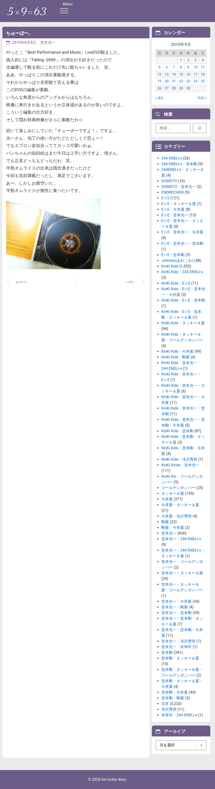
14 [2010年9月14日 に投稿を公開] (174, 74)
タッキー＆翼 (172, 493)
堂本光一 (47, 42)
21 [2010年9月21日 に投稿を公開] (174, 81)
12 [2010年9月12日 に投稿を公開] (159, 74)
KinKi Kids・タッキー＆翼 (183, 323)
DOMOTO (169, 181)
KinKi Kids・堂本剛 (177, 431)
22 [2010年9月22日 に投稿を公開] (181, 81)
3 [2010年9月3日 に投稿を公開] (196, 60)
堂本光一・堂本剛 (176, 613)
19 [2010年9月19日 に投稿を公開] (159, 81)
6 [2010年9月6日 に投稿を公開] (167, 67)
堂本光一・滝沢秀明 (178, 641)
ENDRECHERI (172, 192)
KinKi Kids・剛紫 (175, 357)
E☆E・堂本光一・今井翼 (182, 232)
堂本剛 (167, 652)
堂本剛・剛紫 (172, 698)
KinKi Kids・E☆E (175, 283)
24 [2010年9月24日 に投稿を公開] (195, 81)
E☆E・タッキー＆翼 (178, 203)
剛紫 (165, 522)
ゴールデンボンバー (178, 488)
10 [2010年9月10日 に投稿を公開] (195, 67)
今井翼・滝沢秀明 (176, 516)
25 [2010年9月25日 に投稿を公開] (203, 81)
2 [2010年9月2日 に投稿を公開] (188, 60)
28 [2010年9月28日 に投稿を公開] (174, 88)
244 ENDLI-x (171, 158)
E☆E (165, 198)
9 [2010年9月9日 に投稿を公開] (188, 67)
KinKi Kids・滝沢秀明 (179, 459)
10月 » (201, 98)
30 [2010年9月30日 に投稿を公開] (188, 88)
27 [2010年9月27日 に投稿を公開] (166, 88)
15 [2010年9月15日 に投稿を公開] (181, 74)
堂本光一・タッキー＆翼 (182, 573)
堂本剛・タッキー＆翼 (180, 658)
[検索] (199, 128)
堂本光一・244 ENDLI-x (181, 539)
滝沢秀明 (168, 709)
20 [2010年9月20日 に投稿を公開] (166, 81)
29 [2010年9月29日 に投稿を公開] (181, 88)
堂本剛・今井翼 (174, 692)
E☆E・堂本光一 (174, 215)
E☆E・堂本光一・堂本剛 (182, 243)
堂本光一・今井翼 (176, 601)
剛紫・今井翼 (172, 527)
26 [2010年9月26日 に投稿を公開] (159, 88)
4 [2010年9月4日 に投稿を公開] (203, 60)
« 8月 (159, 98)
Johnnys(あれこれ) (177, 260)
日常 (165, 703)
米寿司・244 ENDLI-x (179, 715)
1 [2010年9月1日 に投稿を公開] (181, 60)
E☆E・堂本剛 (172, 255)
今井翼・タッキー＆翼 (180, 505)
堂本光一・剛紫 (174, 607)
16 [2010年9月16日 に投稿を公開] (188, 74)
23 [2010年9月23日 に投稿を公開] (188, 81)
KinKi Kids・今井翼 (177, 351)
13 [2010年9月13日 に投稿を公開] (166, 74)
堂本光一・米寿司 (176, 647)
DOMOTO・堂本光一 (178, 186)
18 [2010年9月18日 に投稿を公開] (203, 74)
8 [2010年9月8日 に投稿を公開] (181, 67)
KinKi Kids (169, 266)
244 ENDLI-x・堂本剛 (179, 164)
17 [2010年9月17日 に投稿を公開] (195, 74)
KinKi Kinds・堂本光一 (180, 465)
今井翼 (167, 499)
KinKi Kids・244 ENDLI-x (182, 272)
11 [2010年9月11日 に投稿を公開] (203, 67)
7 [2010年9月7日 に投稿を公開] (174, 67)
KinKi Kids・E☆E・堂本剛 (183, 300)
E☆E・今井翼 (172, 209)
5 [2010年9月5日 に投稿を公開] (159, 67)
